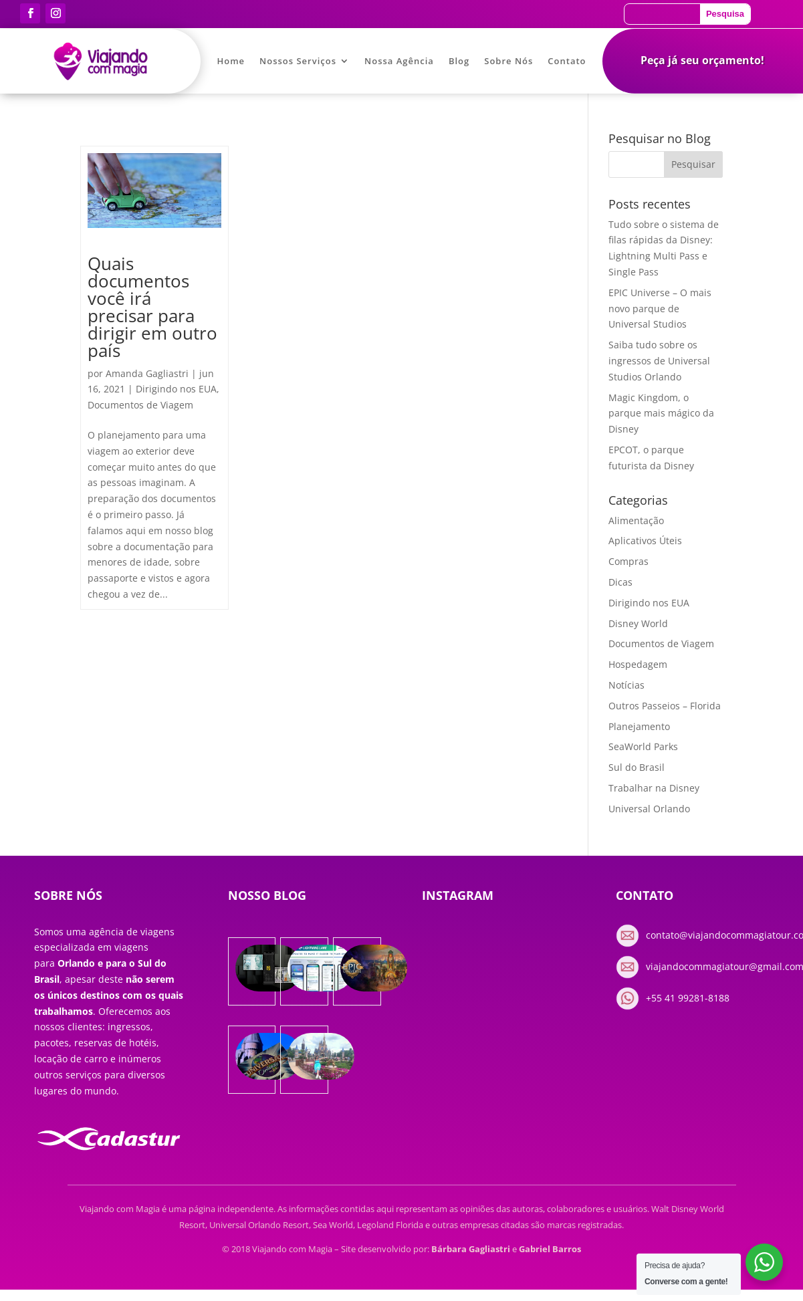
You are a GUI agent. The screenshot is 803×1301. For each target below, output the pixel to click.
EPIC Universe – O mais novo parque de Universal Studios (659, 308)
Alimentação (636, 520)
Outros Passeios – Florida (664, 705)
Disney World (638, 623)
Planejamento (639, 726)
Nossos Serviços (297, 61)
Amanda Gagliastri (147, 373)
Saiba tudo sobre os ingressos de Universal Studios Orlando (659, 360)
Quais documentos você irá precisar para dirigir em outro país (152, 306)
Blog (459, 61)
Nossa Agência (399, 61)
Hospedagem (637, 664)
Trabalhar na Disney (653, 788)
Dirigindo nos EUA (176, 388)
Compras (628, 561)
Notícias (626, 685)
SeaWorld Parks (643, 746)
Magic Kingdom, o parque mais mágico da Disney (661, 413)
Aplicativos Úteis (645, 540)
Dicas (620, 582)
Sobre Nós (508, 61)
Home (231, 61)
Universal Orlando (649, 808)
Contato (567, 61)
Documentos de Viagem (140, 404)
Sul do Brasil (636, 767)
